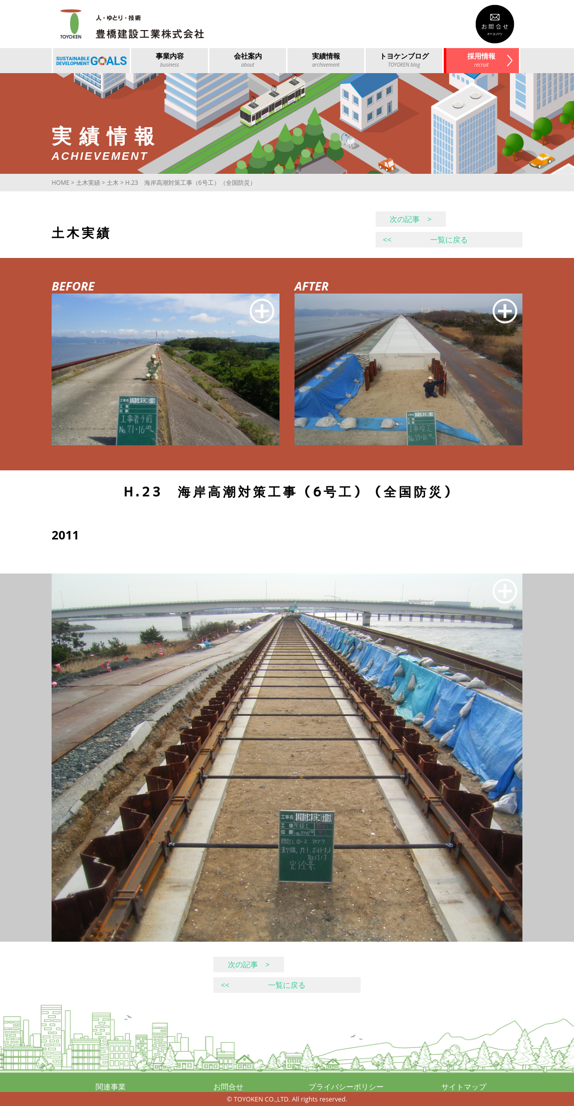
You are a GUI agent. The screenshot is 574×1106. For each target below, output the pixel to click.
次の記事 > (411, 219)
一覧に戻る (425, 239)
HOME (61, 182)
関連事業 (111, 1086)
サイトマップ (463, 1086)
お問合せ (228, 1086)
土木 (113, 182)
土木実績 (88, 182)
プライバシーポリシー (346, 1086)
